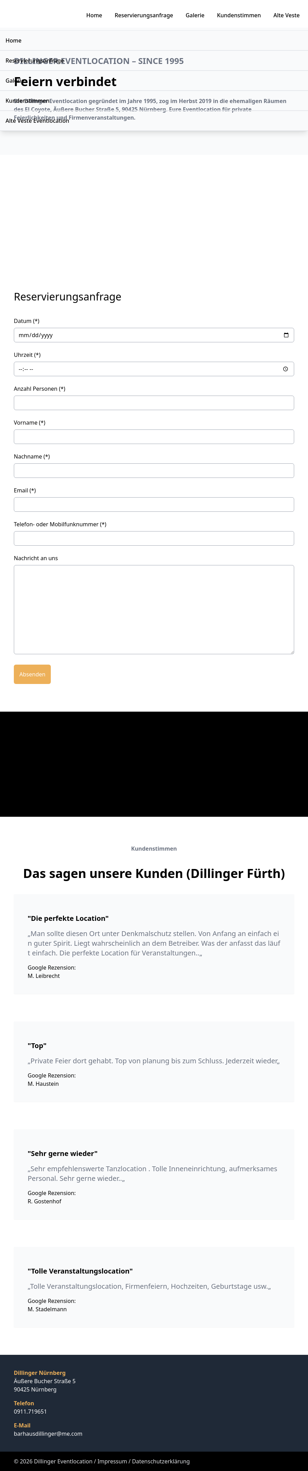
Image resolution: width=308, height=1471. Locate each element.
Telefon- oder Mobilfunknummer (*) (60, 524)
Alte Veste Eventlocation (37, 120)
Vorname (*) (29, 422)
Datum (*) (26, 321)
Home (94, 15)
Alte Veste (286, 15)
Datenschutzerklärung (161, 1461)
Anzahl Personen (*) (39, 388)
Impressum (112, 1461)
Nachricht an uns (36, 558)
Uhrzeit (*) (27, 355)
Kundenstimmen (239, 15)
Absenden (32, 674)
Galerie (195, 15)
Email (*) (25, 490)
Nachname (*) (32, 456)
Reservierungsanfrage (144, 15)
